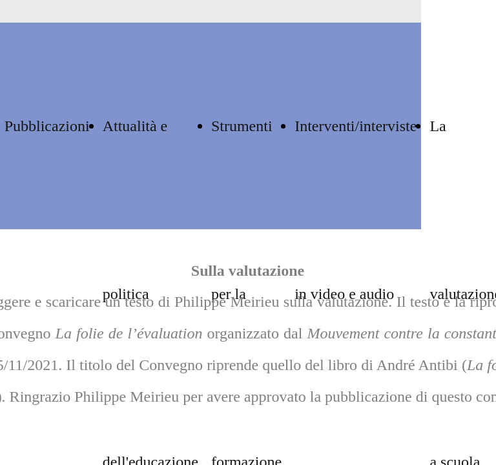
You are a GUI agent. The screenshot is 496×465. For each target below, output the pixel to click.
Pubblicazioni (47, 126)
